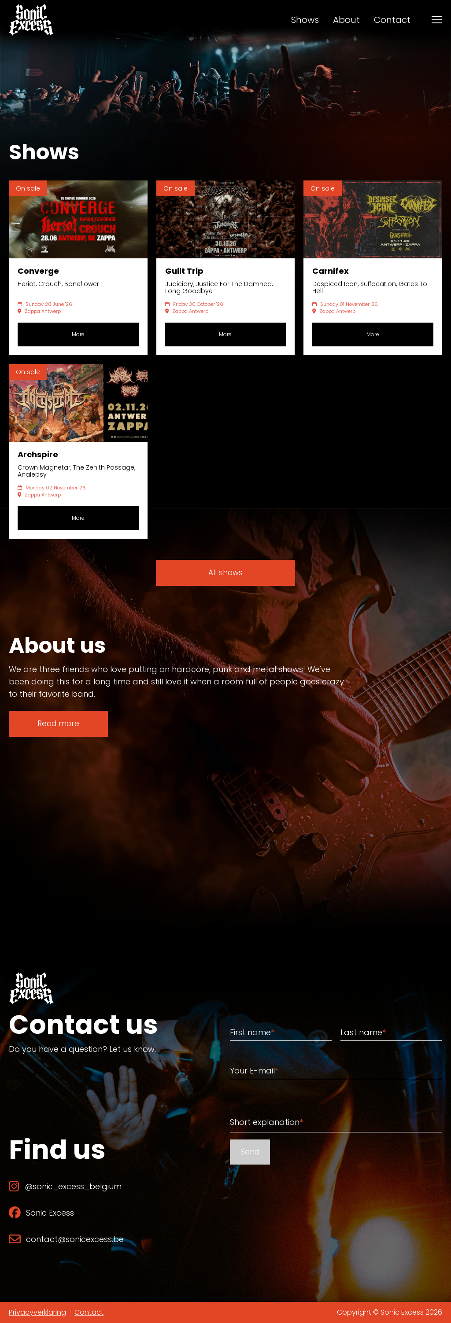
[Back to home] (31, 20)
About (346, 20)
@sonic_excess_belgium (65, 1186)
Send (249, 1152)
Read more (58, 723)
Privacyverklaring (37, 1312)
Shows (305, 20)
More (78, 334)
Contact (392, 20)
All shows (225, 572)
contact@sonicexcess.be (66, 1239)
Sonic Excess (41, 1212)
